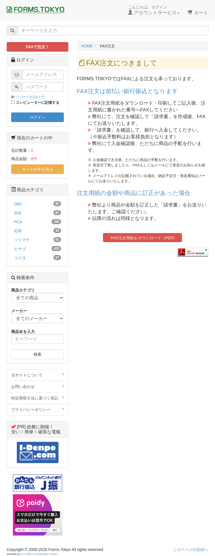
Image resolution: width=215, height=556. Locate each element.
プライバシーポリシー (37, 409)
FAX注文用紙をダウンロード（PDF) (142, 238)
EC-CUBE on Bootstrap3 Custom (39, 554)
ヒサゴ (37, 248)
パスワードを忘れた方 (28, 96)
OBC (37, 203)
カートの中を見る (37, 169)
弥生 (37, 212)
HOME (87, 46)
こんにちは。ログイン (154, 10)
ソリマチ (37, 239)
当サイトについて (37, 374)
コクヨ (37, 257)
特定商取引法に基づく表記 (37, 397)
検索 (37, 354)
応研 (37, 230)
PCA (37, 221)
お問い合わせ (37, 386)
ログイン (37, 117)
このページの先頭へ (190, 549)
